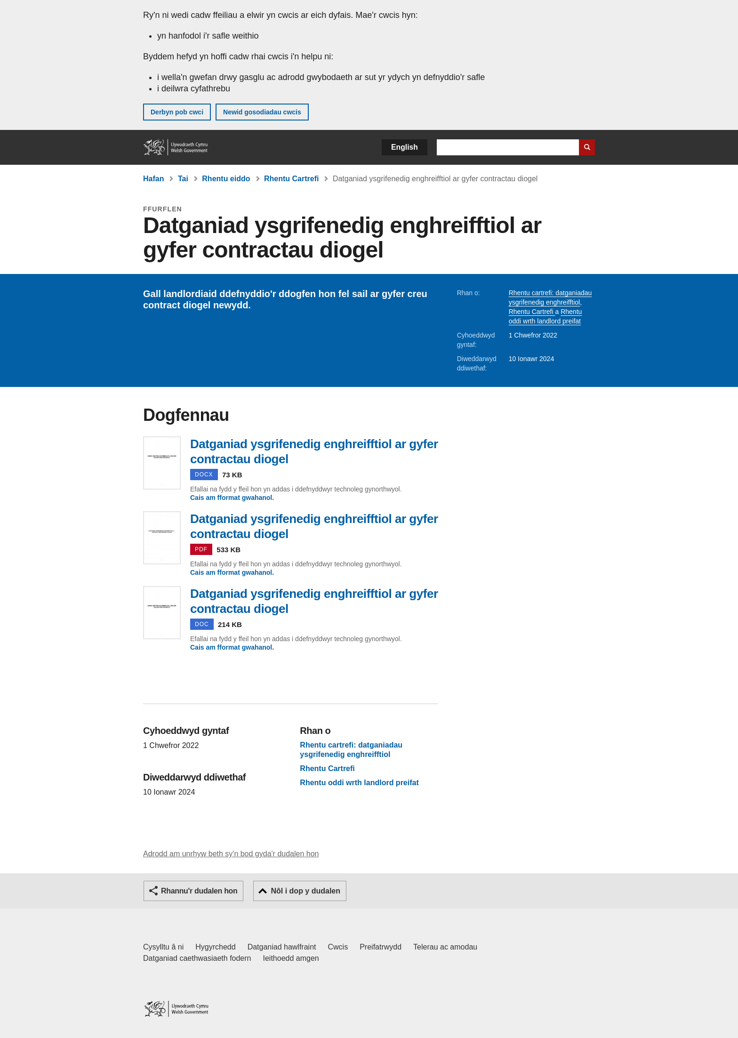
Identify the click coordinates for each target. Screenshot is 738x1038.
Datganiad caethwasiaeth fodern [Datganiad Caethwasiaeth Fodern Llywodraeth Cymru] (197, 958)
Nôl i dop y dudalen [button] (305, 891)
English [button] (404, 147)
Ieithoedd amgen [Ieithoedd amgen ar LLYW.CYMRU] (291, 958)
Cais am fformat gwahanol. (232, 497)
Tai (183, 179)
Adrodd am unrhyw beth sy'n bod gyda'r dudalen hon (231, 854)
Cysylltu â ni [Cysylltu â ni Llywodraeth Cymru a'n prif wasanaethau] (163, 947)
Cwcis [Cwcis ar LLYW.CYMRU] (338, 947)
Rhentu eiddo (226, 179)
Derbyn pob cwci (177, 112)
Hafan (153, 179)
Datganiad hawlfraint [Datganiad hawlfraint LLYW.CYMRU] (282, 947)
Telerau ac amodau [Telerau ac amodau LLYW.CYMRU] (445, 947)
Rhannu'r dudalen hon (199, 891)
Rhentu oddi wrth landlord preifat (359, 783)
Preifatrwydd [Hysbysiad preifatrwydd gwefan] (380, 947)
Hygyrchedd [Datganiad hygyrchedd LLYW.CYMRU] (215, 947)
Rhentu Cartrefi (291, 179)
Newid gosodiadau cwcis (262, 112)
